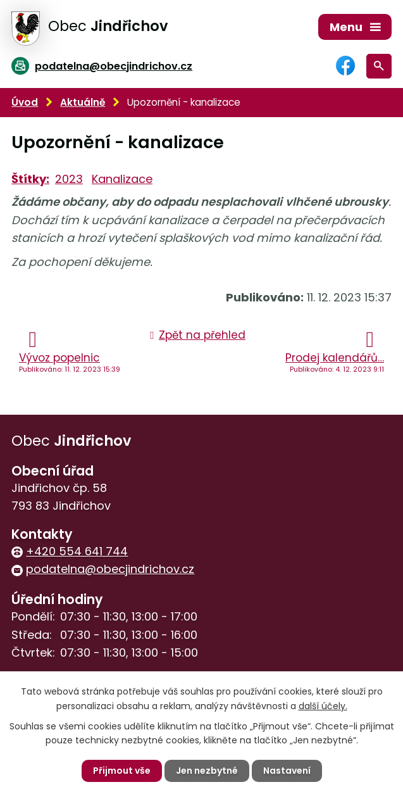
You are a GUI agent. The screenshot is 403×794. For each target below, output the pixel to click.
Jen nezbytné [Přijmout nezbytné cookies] (207, 770)
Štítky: (30, 179)
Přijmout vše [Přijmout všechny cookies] (122, 770)
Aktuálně (82, 102)
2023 (69, 179)
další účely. (323, 705)
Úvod (24, 102)
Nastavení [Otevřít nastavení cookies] (287, 770)
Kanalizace (122, 179)
